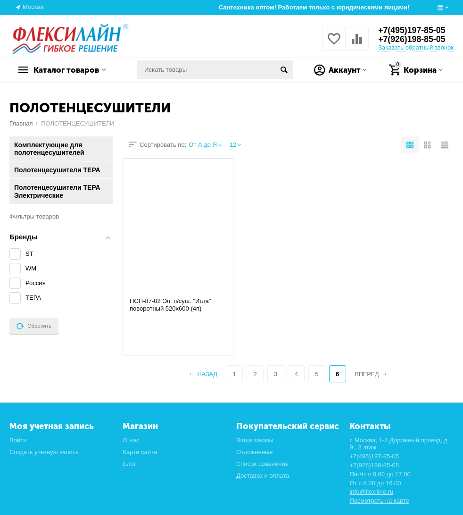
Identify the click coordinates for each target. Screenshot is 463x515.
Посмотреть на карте (379, 500)
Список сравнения (262, 463)
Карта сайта (140, 452)
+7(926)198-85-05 (412, 39)
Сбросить (34, 326)
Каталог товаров (68, 70)
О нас (131, 440)
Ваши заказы (254, 440)
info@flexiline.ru (371, 491)
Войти (17, 440)
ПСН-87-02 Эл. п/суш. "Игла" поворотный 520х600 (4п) (170, 304)
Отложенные (254, 452)
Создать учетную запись (44, 452)
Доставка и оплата (262, 475)
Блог (129, 463)
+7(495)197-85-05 (412, 30)
